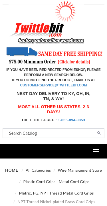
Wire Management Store (80, 170)
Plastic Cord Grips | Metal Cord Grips (56, 181)
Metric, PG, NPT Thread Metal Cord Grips (56, 193)
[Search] (99, 132)
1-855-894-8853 (71, 120)
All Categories (38, 170)
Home (12, 170)
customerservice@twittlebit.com (53, 85)
